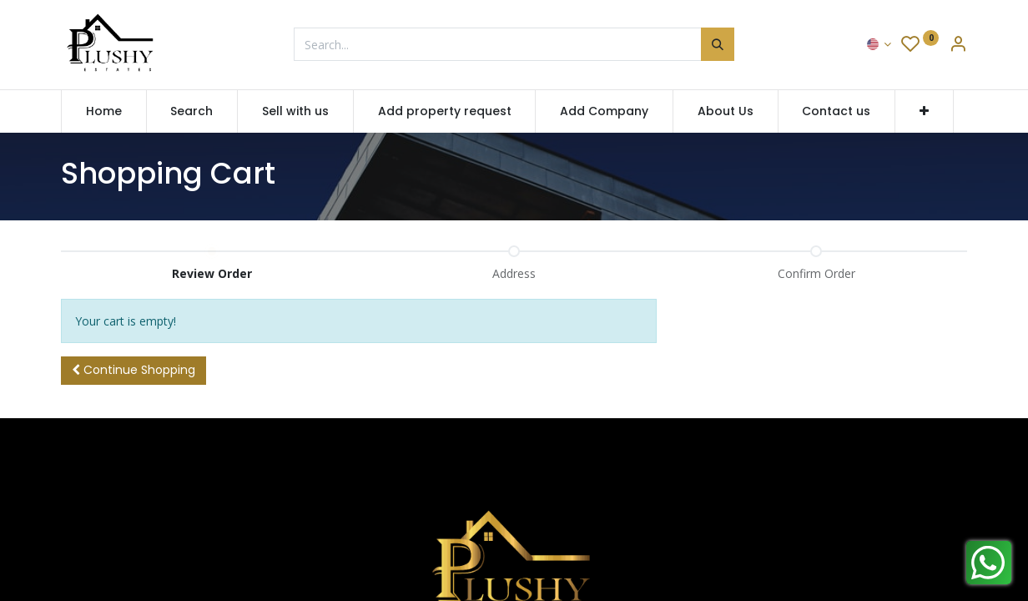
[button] (924, 112)
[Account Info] (958, 45)
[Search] (717, 44)
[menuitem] (104, 112)
